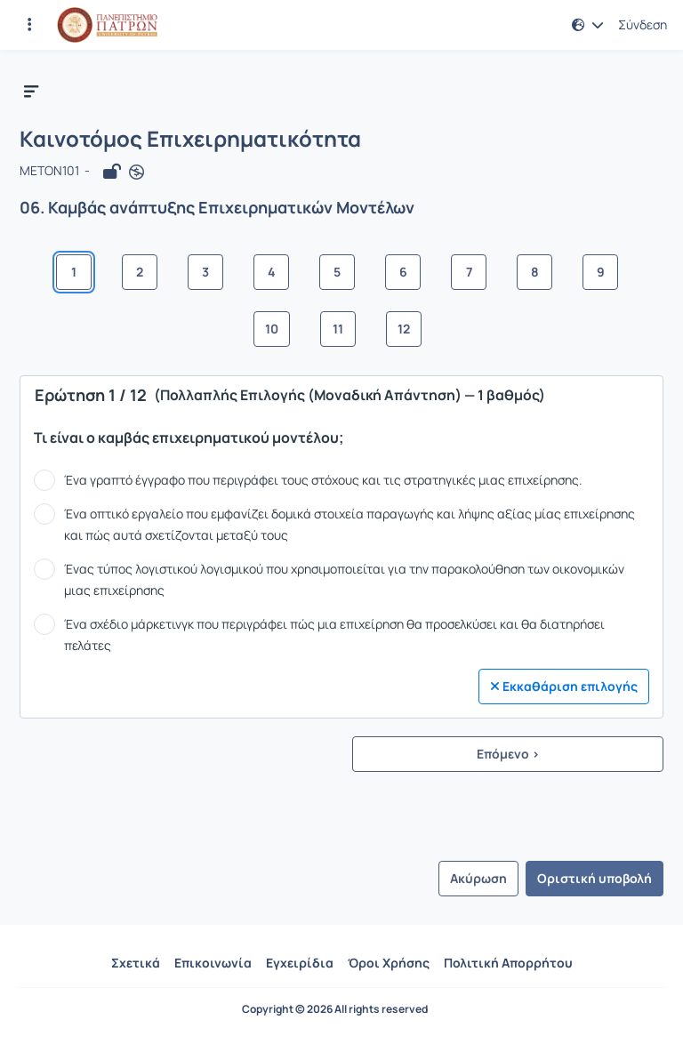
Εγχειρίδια (299, 962)
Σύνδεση (642, 25)
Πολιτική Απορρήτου (508, 962)
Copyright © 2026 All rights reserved (335, 1009)
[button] (588, 25)
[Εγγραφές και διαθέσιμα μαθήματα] (29, 25)
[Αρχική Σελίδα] (107, 25)
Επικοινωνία (213, 962)
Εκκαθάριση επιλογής (564, 686)
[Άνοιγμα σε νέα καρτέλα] (136, 172)
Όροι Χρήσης (389, 962)
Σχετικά (135, 962)
